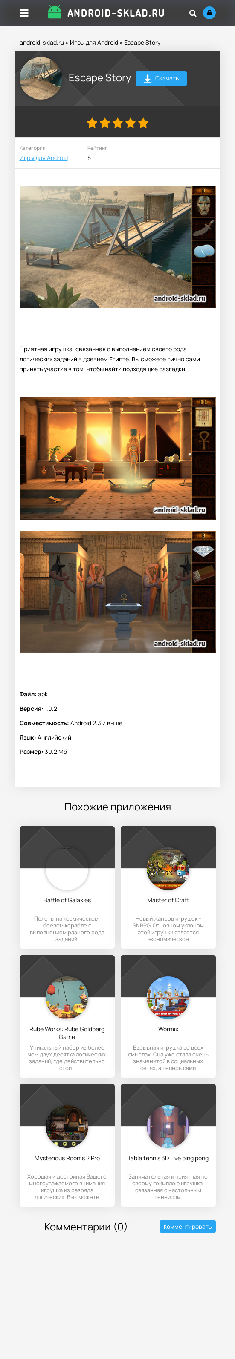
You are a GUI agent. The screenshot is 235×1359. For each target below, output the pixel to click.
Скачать (161, 79)
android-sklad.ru (42, 42)
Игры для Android (94, 42)
